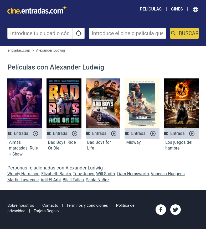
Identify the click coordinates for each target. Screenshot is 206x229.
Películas (151, 9)
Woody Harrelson (23, 173)
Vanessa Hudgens (168, 173)
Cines (177, 9)
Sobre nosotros (20, 205)
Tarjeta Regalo (46, 211)
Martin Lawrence (23, 179)
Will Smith (105, 173)
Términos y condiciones (87, 205)
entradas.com (19, 50)
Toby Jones (83, 173)
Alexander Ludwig (50, 50)
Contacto (50, 205)
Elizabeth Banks (56, 173)
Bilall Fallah (73, 179)
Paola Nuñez (97, 179)
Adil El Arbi (50, 179)
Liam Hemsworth (133, 173)
